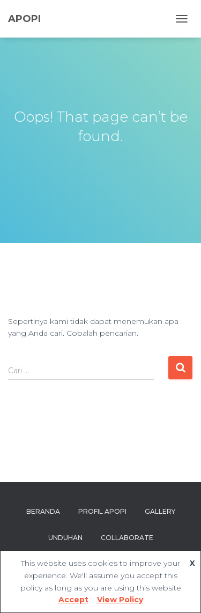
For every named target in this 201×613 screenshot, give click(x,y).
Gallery (160, 511)
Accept (73, 599)
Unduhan (65, 538)
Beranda (43, 511)
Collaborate (127, 538)
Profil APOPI (102, 511)
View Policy (120, 599)
